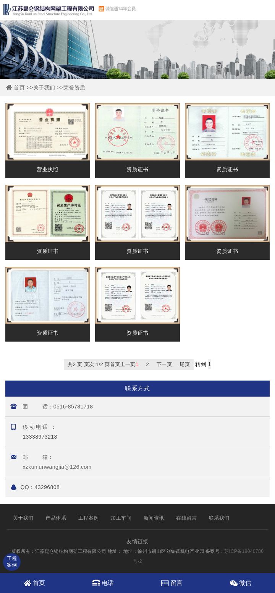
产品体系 (55, 518)
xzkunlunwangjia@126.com (57, 467)
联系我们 (219, 518)
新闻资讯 (154, 518)
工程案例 (88, 518)
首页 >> (23, 87)
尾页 (185, 364)
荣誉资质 (74, 87)
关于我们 (44, 87)
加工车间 (121, 518)
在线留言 (186, 518)
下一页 (164, 364)
